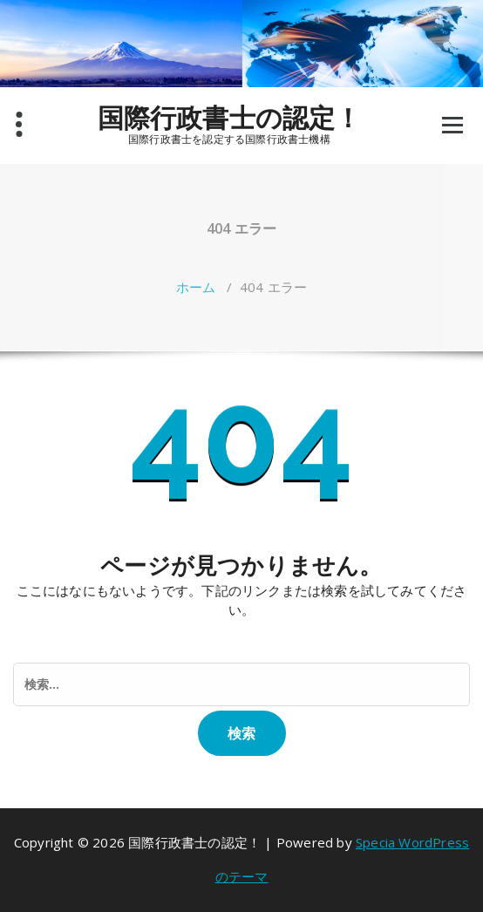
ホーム (196, 287)
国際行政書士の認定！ (230, 117)
